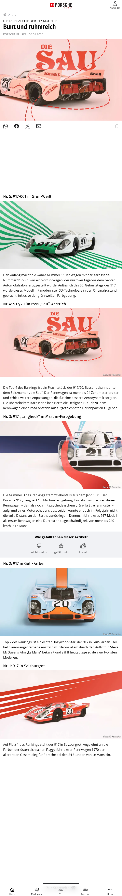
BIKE (110, 860)
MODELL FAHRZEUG (57, 867)
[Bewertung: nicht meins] (39, 493)
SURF (99, 860)
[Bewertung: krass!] (83, 493)
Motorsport (15, 722)
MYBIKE (36, 867)
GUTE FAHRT (82, 867)
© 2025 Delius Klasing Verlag (60, 878)
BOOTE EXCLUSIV (81, 860)
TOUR (23, 867)
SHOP (12, 860)
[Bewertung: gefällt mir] (61, 493)
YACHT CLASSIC (43, 860)
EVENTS (100, 867)
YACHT (24, 860)
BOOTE (61, 860)
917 (14, 15)
